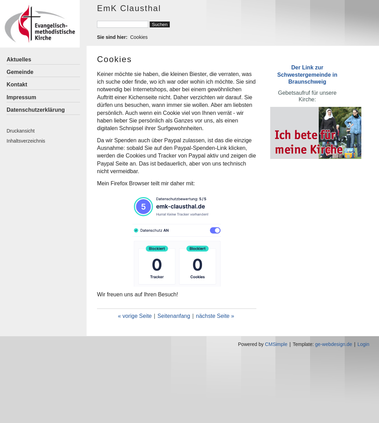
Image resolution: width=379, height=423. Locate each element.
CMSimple (276, 344)
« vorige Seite (135, 316)
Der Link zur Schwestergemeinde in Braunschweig (307, 74)
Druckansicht (21, 131)
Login (363, 344)
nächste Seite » (215, 316)
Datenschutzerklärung (36, 110)
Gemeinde (20, 72)
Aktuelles (19, 59)
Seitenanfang (174, 316)
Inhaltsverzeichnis (26, 141)
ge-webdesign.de (333, 344)
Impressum (21, 97)
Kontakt (17, 84)
